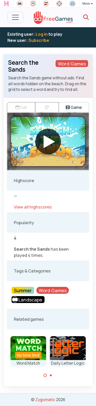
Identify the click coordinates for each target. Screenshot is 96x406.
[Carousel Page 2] (51, 375)
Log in (42, 34)
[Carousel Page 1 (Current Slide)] (45, 375)
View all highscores (33, 207)
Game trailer (74, 108)
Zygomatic (45, 399)
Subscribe (38, 40)
